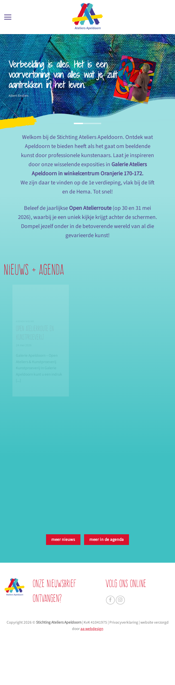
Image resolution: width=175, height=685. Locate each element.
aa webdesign (91, 678)
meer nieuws (63, 539)
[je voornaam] (78, 616)
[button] (7, 17)
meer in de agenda (106, 539)
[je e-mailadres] (78, 638)
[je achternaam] (78, 627)
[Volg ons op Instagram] (120, 600)
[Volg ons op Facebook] (110, 600)
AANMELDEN (78, 651)
